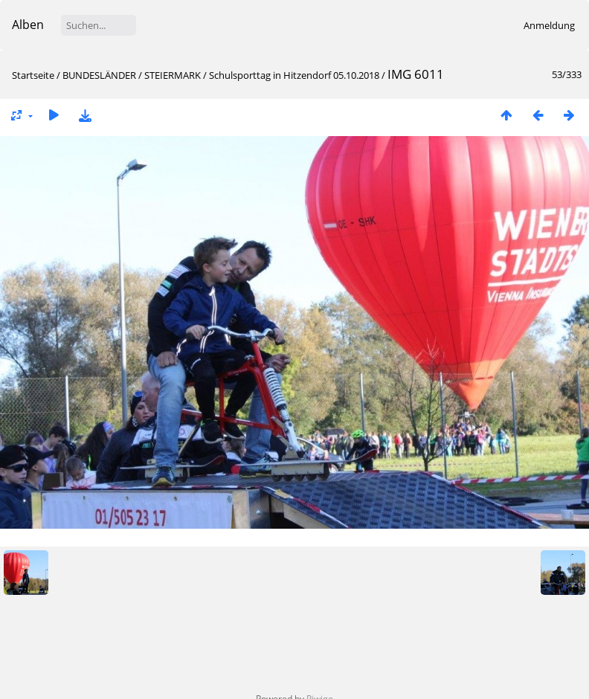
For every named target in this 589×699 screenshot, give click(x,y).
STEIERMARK (172, 75)
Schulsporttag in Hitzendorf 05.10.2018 (294, 75)
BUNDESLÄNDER (99, 75)
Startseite (33, 75)
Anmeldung (549, 25)
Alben (28, 24)
